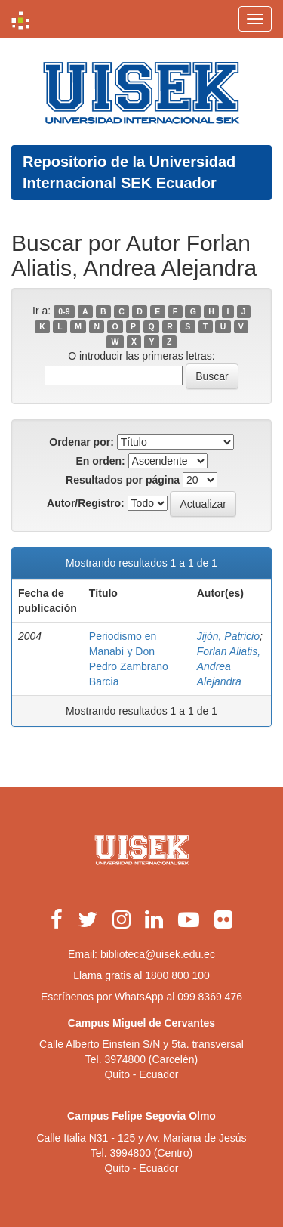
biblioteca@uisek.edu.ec (157, 954)
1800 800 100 (177, 975)
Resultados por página (123, 480)
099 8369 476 (209, 997)
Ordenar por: (81, 442)
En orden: (100, 461)
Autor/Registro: (86, 503)
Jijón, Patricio (228, 636)
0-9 (63, 311)
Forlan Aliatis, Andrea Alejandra (228, 666)
